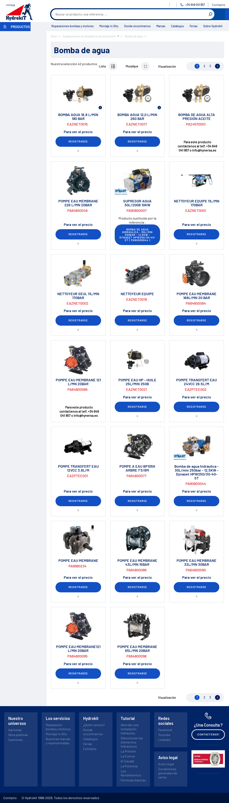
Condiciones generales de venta (167, 773)
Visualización (167, 66)
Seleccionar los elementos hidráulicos (132, 742)
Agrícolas (15, 730)
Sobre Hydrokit (212, 26)
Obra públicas (18, 735)
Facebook (165, 730)
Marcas (160, 26)
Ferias (193, 26)
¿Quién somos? (94, 725)
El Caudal (127, 761)
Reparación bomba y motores (58, 727)
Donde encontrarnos (137, 26)
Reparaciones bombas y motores (72, 26)
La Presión (128, 751)
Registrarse (78, 141)
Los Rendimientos (131, 773)
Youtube (164, 735)
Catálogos (177, 26)
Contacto (218, 5)
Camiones (15, 740)
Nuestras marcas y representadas (58, 741)
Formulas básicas (133, 780)
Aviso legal (166, 764)
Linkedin (164, 740)
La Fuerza (128, 756)
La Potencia (129, 766)
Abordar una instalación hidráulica (129, 729)
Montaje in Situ (108, 26)
